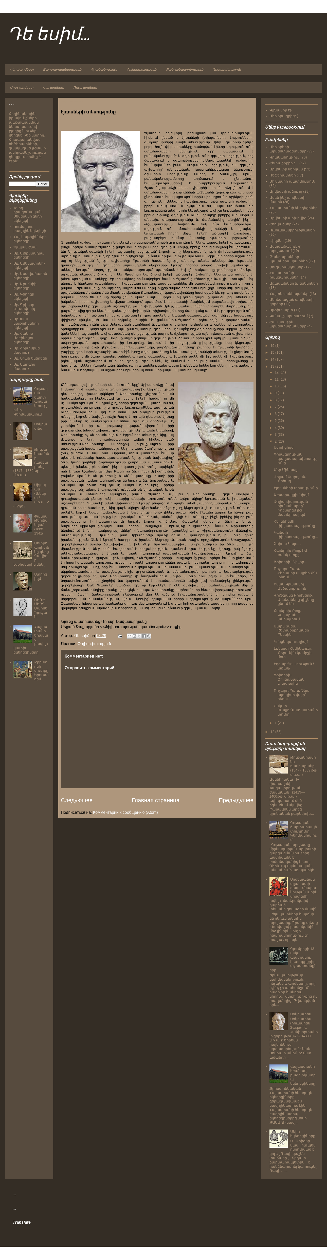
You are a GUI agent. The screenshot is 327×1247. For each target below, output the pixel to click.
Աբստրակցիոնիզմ (291, 495)
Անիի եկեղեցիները (302, 1134)
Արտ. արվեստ (21, 87)
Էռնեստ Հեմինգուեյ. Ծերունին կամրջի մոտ (293, 652)
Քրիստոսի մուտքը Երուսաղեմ (41, 670)
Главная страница (155, 800)
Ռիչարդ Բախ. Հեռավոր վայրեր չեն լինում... (295, 573)
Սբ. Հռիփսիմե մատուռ (26, 350)
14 (272, 359)
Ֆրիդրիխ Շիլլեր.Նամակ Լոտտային (289, 679)
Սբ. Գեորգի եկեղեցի (23, 296)
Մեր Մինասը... (287, 470)
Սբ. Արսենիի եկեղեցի (25, 286)
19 (272, 346)
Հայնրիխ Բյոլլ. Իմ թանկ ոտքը (290, 552)
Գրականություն (104, 69)
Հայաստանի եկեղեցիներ (293, 208)
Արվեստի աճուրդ (285, 191)
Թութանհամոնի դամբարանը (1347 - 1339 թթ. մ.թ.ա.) (303, 765)
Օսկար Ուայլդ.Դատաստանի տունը (296, 710)
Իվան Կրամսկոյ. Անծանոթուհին (290, 586)
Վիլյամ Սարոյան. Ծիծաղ (290, 479)
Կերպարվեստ (21, 69)
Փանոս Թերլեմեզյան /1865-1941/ (40, 524)
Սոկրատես (40, 426)
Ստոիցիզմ (40, 576)
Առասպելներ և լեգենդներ (293, 283)
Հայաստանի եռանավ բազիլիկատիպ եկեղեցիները (303, 1074)
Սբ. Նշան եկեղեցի (30, 358)
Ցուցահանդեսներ (286, 267)
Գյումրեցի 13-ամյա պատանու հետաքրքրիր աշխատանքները (293, 959)
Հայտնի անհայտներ (289, 294)
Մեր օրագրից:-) (283, 116)
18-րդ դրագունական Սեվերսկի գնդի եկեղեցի (27, 214)
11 (277, 379)
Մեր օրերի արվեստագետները (287, 149)
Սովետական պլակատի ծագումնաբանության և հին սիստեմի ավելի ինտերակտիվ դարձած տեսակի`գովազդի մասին (293, 894)
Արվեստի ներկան (286, 169)
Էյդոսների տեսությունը (296, 488)
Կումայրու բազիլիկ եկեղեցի (29, 229)
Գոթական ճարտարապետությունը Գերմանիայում (303, 831)
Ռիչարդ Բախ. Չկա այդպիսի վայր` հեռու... (292, 694)
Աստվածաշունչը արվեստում (285, 248)
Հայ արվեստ (53, 87)
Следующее (77, 800)
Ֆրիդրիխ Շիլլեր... (290, 562)
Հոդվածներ (280, 224)
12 (277, 372)
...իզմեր (276, 241)
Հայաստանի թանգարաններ (284, 275)
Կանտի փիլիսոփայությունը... (296, 534)
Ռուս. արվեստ (85, 87)
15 (272, 352)
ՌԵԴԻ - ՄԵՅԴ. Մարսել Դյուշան (41, 608)
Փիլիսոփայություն (141, 69)
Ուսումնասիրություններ (292, 230)
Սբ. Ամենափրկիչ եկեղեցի (29, 265)
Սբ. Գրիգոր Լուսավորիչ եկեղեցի (24, 309)
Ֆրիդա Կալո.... (287, 544)
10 (277, 386)
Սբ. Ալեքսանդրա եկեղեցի (29, 255)
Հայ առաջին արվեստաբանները (287, 324)
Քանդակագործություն (184, 69)
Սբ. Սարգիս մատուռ (24, 366)
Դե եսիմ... (49, 34)
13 (272, 366)
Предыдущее (236, 800)
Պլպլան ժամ (25, 247)
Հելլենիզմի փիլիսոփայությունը (294, 523)
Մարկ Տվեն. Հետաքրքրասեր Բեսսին (291, 630)
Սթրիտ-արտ (281, 310)
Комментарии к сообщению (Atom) (125, 812)
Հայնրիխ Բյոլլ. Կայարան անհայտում (287, 615)
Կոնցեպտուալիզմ (291, 642)
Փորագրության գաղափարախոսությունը (296, 458)
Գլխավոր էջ (280, 110)
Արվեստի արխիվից (288, 218)
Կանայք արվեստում (288, 316)
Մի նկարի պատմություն (292, 181)
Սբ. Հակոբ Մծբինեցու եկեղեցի (23, 337)
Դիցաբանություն (227, 69)
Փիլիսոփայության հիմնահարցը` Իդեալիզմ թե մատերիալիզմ (291, 508)
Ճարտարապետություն (62, 69)
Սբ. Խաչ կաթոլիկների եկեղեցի (26, 323)
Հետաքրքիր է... (284, 163)
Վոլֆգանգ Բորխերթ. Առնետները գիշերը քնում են (294, 599)
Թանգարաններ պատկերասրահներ (288, 259)
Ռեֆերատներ (282, 175)
